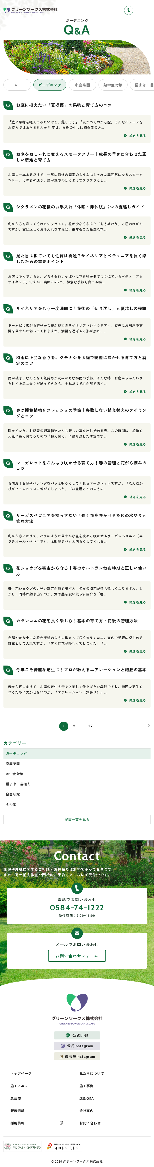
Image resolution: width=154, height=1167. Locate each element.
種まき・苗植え (18, 783)
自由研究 (13, 793)
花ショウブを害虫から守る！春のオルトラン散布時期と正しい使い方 (81, 571)
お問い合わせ (90, 1123)
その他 (11, 804)
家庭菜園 (82, 85)
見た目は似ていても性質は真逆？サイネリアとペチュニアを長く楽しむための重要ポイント (81, 258)
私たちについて (91, 1073)
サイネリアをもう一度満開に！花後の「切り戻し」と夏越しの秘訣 (81, 308)
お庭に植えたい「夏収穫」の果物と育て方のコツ (64, 105)
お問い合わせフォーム (77, 956)
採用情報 (17, 1123)
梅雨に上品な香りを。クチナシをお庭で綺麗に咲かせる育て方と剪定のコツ (81, 360)
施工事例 (86, 1085)
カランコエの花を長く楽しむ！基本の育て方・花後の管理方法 (77, 620)
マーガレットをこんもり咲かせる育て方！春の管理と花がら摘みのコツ (81, 465)
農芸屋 (15, 1098)
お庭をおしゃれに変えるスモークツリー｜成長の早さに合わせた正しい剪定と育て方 (81, 157)
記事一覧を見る (77, 819)
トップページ (21, 1073)
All (17, 85)
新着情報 (17, 1110)
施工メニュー (21, 1085)
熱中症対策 (113, 85)
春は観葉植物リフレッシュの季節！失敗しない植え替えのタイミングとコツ (81, 413)
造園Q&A (86, 1098)
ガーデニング (49, 85)
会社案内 (86, 1110)
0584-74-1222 (77, 907)
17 (90, 726)
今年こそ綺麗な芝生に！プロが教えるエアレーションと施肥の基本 (81, 669)
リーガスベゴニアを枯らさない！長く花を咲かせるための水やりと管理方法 (81, 518)
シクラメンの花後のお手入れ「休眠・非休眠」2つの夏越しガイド (80, 207)
